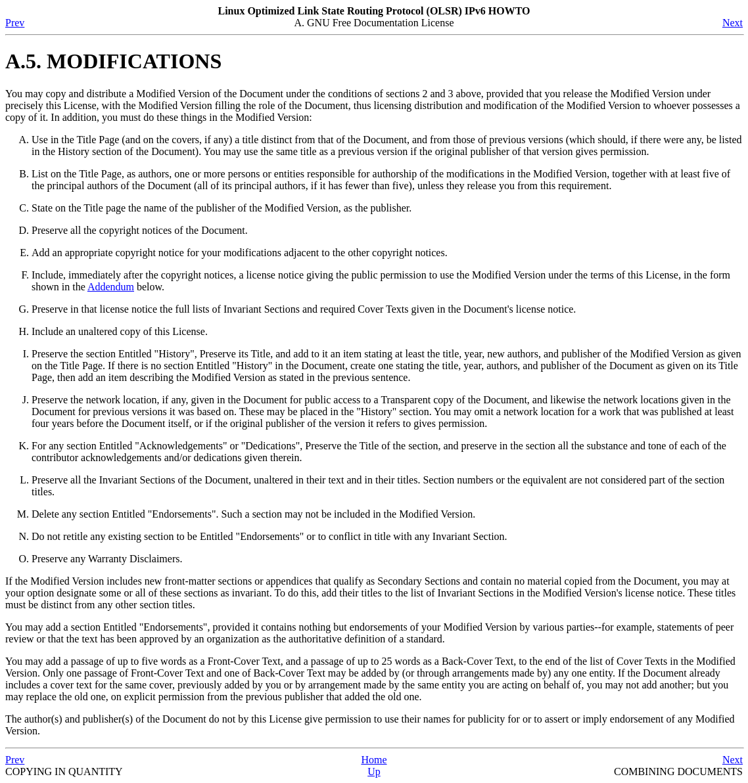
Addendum (110, 286)
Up (374, 771)
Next (732, 22)
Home (373, 759)
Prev (14, 22)
